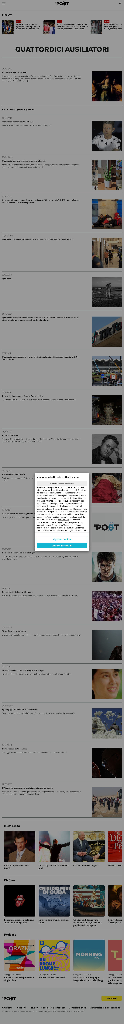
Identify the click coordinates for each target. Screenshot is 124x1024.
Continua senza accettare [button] (62, 483)
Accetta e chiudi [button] (62, 545)
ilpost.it (74, 522)
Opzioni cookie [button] (62, 539)
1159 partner (63, 520)
